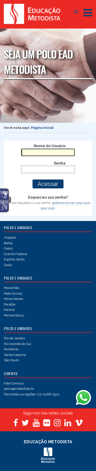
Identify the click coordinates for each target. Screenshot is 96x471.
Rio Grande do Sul (17, 344)
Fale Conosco (14, 383)
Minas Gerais (13, 299)
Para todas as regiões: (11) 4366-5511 (31, 394)
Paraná (9, 310)
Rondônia (11, 349)
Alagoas (10, 237)
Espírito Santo (14, 259)
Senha (60, 163)
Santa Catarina (15, 355)
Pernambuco (14, 315)
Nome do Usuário (50, 146)
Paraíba (9, 304)
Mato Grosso (13, 293)
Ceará (8, 248)
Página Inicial (42, 128)
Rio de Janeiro (14, 338)
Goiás (8, 265)
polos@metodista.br (19, 389)
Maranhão (11, 288)
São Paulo (11, 360)
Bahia (8, 243)
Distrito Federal (15, 254)
